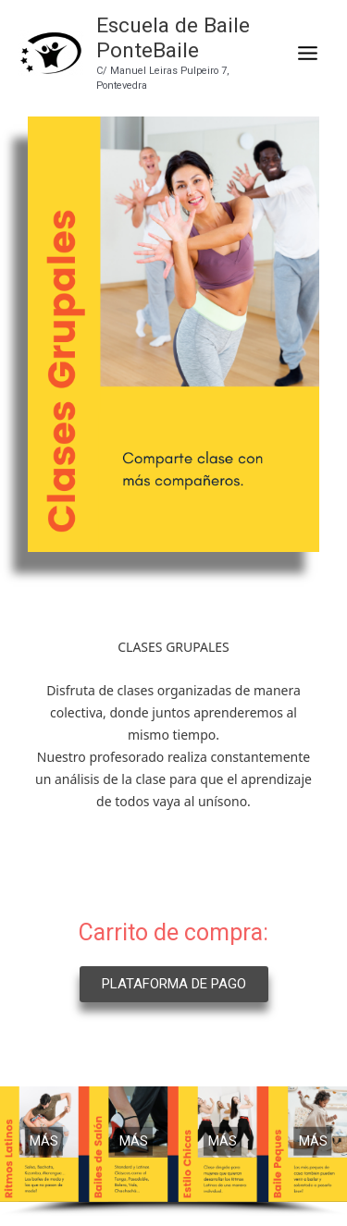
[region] (173, 1151)
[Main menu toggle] (307, 53)
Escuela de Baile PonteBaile (173, 38)
